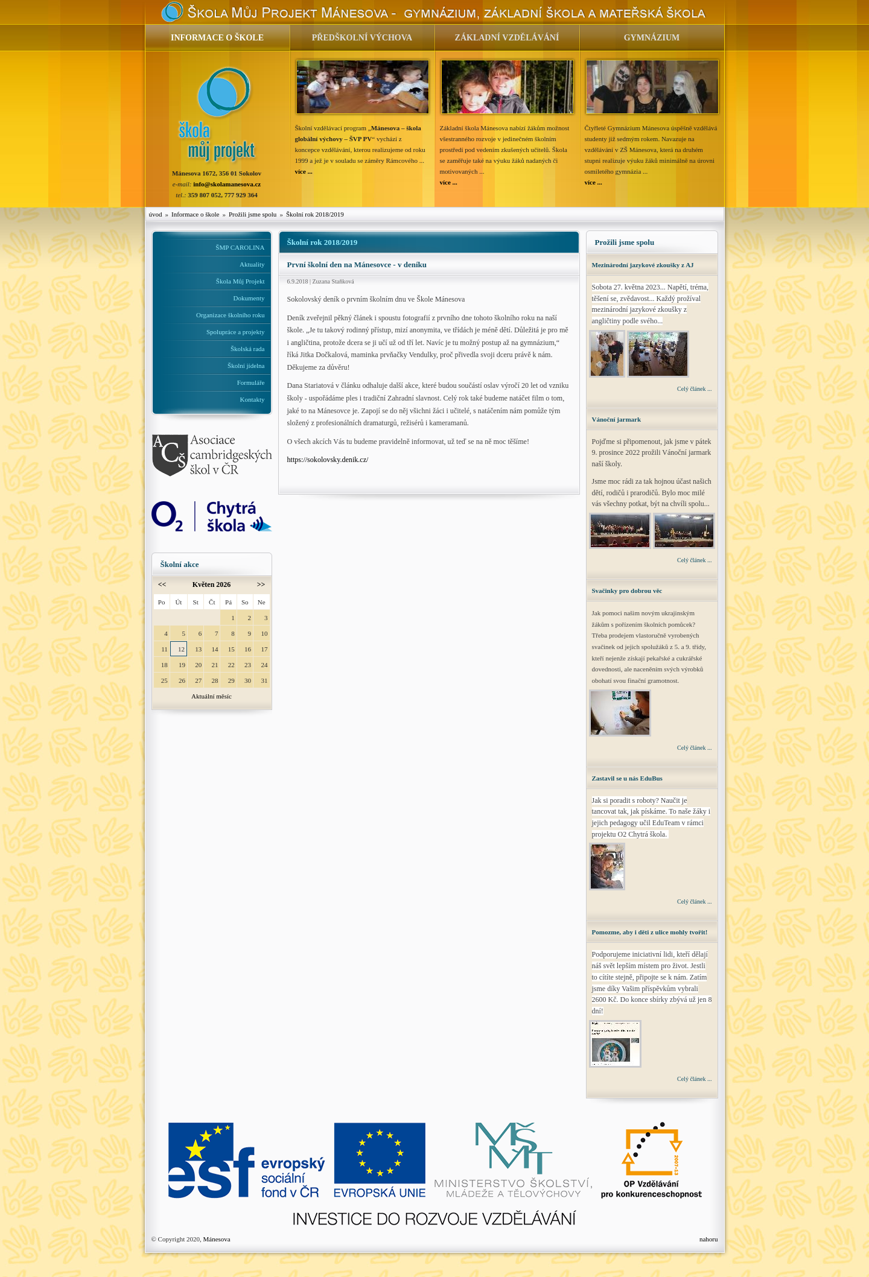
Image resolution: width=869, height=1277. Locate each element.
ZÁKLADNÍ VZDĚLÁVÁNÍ (507, 37)
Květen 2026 (212, 584)
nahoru (708, 1239)
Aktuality (252, 264)
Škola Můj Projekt (240, 281)
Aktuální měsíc (211, 696)
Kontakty (252, 399)
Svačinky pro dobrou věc (627, 590)
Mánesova (216, 1239)
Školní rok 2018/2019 (315, 214)
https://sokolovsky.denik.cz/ (328, 459)
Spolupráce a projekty (235, 331)
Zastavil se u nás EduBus (627, 778)
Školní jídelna (246, 365)
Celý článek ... (694, 388)
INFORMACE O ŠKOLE (217, 37)
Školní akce (180, 564)
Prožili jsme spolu (252, 214)
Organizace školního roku (230, 314)
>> (261, 584)
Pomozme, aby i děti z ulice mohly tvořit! (650, 932)
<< (162, 584)
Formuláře (251, 382)
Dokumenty (249, 298)
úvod (155, 214)
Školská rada (248, 348)
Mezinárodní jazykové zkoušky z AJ (643, 264)
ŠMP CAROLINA (239, 247)
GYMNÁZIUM (652, 37)
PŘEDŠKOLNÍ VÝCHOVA (362, 37)
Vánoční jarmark (616, 419)
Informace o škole (195, 214)
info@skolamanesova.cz (227, 184)
